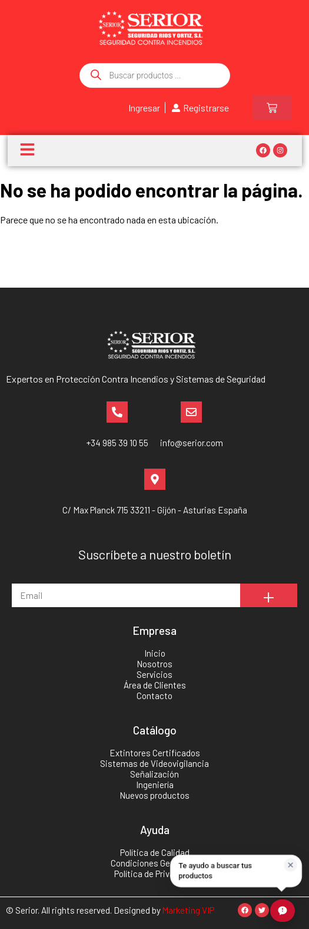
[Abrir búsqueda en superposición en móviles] (155, 75)
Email (23, 578)
